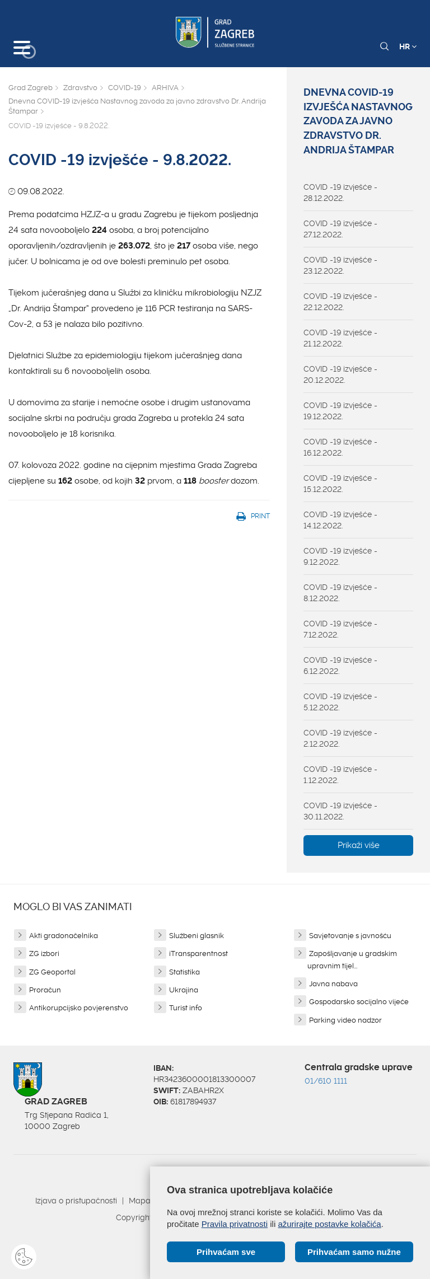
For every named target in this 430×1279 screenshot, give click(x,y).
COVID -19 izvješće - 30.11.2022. (340, 811)
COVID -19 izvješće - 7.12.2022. (340, 629)
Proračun (45, 990)
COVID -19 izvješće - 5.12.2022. (340, 702)
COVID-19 (124, 87)
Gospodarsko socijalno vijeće (359, 1001)
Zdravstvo (80, 87)
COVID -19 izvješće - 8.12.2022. (340, 593)
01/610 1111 (326, 1080)
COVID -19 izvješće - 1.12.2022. (340, 775)
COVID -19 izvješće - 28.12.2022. (340, 192)
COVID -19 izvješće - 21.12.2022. (340, 338)
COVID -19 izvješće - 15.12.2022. (340, 484)
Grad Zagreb (30, 87)
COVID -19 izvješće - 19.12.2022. (340, 411)
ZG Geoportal (52, 972)
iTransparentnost (198, 953)
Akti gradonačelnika (63, 935)
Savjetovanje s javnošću (350, 935)
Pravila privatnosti (235, 1224)
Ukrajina (183, 990)
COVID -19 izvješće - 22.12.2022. (340, 302)
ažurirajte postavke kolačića (329, 1224)
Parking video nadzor (345, 1020)
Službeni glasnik (196, 935)
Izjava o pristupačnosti (76, 1200)
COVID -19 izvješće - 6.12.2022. (340, 665)
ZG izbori (44, 953)
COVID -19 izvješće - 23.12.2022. (340, 265)
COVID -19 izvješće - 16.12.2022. (340, 447)
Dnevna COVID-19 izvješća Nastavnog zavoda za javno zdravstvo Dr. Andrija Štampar (137, 106)
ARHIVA (165, 87)
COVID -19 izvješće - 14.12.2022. (340, 520)
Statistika (184, 972)
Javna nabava (333, 984)
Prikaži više (359, 845)
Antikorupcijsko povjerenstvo (78, 1008)
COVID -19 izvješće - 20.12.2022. (340, 374)
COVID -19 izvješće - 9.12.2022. (340, 556)
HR (408, 46)
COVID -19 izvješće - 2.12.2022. (340, 738)
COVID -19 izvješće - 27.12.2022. (340, 229)
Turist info (185, 1008)
